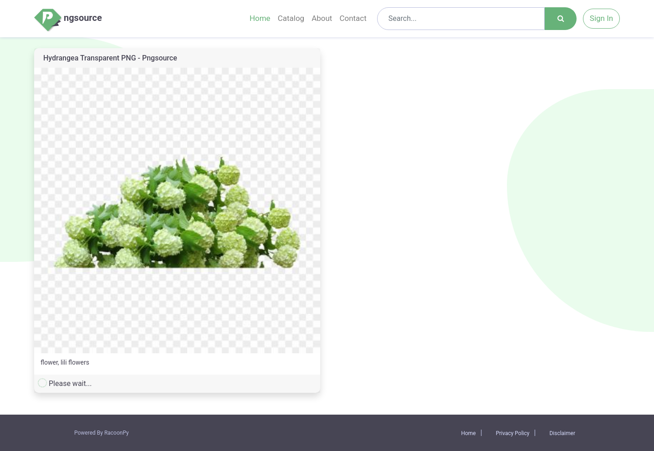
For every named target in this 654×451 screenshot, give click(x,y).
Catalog (291, 18)
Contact (352, 18)
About (322, 18)
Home (260, 18)
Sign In (601, 18)
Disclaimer (562, 433)
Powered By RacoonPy (101, 433)
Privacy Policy (513, 433)
